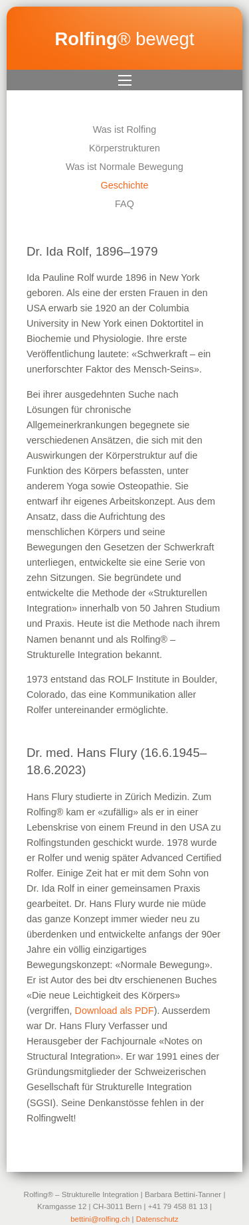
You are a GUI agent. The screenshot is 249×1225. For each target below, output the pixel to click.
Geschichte (125, 185)
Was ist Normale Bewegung (124, 166)
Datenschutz (157, 1219)
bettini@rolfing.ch (99, 1219)
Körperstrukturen (124, 148)
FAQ (124, 204)
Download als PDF (114, 1010)
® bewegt (124, 39)
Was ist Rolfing (124, 129)
